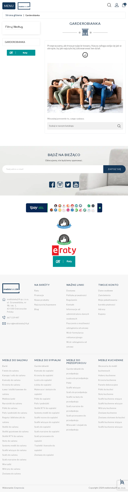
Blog (36, 309)
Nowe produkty (41, 300)
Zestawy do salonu (11, 474)
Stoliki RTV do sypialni (45, 408)
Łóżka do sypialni (42, 385)
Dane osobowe (105, 290)
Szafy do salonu (10, 455)
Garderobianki (41, 366)
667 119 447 (13, 317)
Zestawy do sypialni (44, 455)
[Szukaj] (85, 126)
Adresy (101, 309)
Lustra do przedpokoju (77, 378)
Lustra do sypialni (43, 380)
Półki (68, 383)
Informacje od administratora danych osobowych (77, 314)
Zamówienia (104, 295)
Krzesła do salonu (11, 385)
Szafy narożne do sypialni (46, 431)
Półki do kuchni (105, 389)
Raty (36, 290)
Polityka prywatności (76, 295)
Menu (9, 6)
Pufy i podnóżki (41, 403)
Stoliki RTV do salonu (12, 436)
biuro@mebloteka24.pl (18, 323)
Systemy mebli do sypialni (47, 413)
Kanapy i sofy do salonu (14, 375)
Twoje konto (108, 284)
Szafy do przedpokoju (76, 392)
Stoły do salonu (9, 441)
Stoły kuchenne (105, 394)
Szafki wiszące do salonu (14, 450)
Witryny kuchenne (107, 408)
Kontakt (70, 305)
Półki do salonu (9, 408)
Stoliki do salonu (10, 427)
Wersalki (6, 464)
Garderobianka (15, 42)
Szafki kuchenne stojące (110, 399)
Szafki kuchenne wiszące (110, 403)
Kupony (102, 314)
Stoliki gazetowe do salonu (15, 431)
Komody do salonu (11, 380)
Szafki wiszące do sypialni (47, 422)
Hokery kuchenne (107, 375)
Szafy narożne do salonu (14, 459)
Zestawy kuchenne (107, 413)
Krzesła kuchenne (107, 380)
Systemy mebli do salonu (14, 445)
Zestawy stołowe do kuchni (111, 417)
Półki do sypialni (42, 399)
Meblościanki (8, 399)
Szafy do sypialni (42, 427)
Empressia (19, 487)
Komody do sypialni (44, 371)
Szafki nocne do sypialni (46, 417)
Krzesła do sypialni (43, 375)
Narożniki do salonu (12, 403)
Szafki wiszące (73, 387)
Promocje (39, 295)
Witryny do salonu (11, 469)
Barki (5, 366)
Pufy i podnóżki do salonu (14, 413)
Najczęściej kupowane (45, 305)
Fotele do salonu (10, 371)
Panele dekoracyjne (108, 385)
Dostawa (70, 290)
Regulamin (71, 300)
